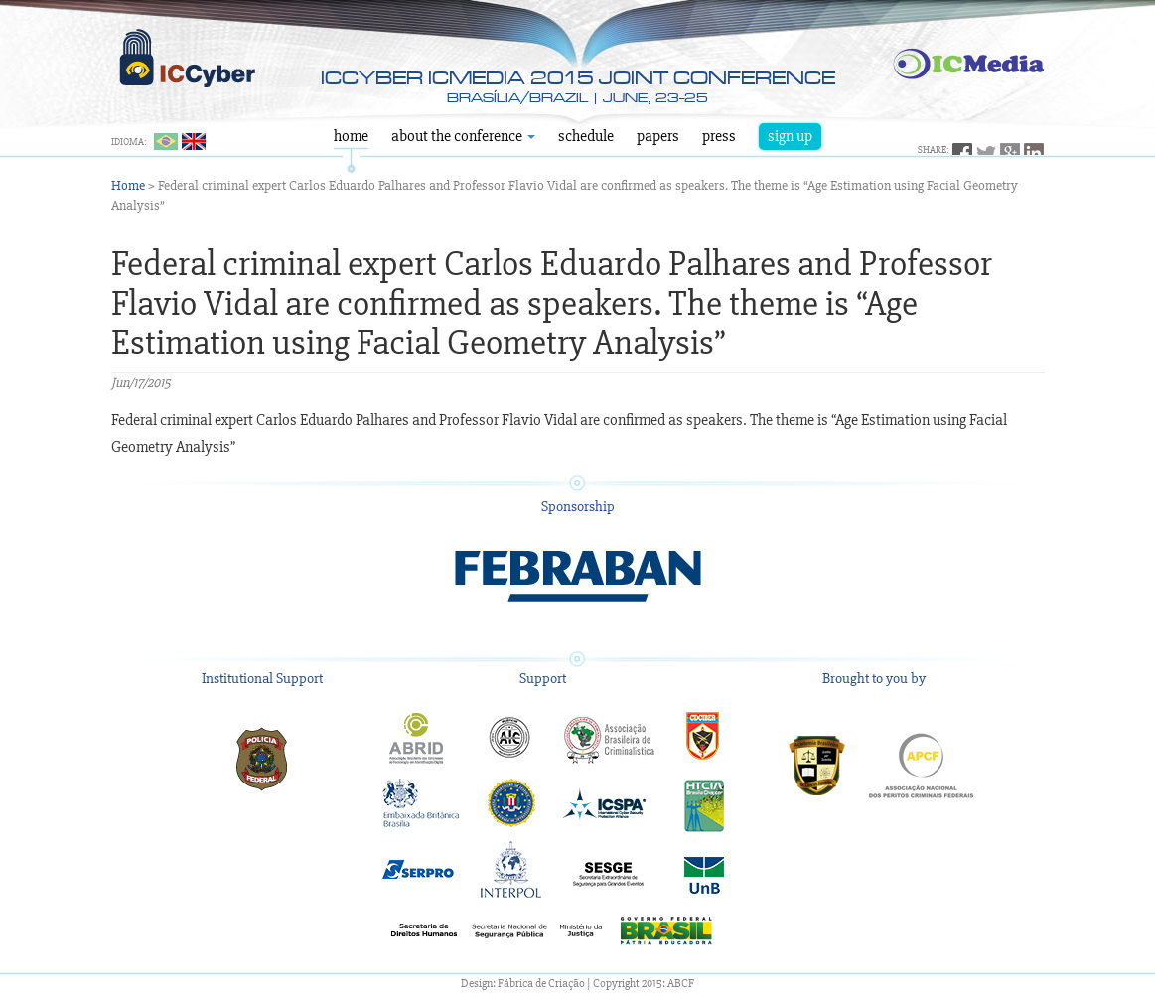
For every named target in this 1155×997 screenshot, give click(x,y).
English (194, 141)
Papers (658, 136)
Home (351, 136)
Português (166, 141)
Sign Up (790, 136)
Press (719, 136)
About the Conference (463, 136)
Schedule (586, 136)
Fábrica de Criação (541, 983)
